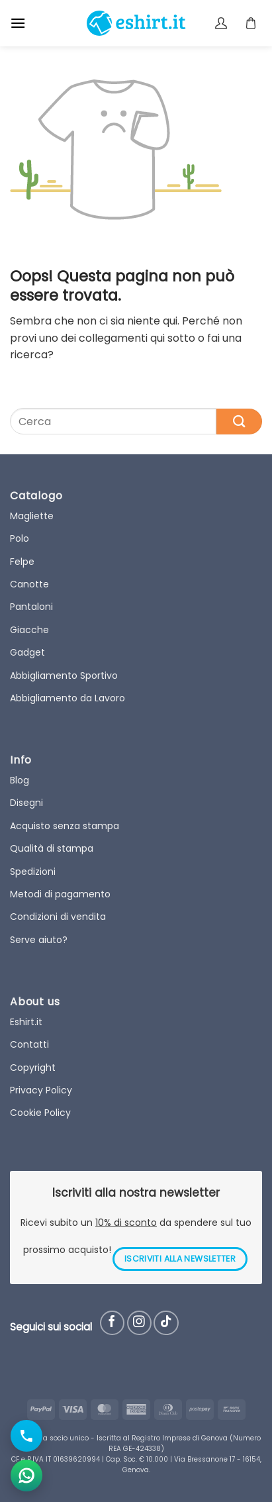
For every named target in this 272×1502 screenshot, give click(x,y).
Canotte (29, 584)
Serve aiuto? (39, 939)
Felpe (22, 561)
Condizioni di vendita (58, 916)
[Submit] (239, 421)
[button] (18, 23)
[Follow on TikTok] (166, 1323)
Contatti (29, 1044)
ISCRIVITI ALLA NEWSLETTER (180, 1258)
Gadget (27, 652)
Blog (19, 780)
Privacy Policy (41, 1090)
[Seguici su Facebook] (112, 1323)
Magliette (32, 516)
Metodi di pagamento (60, 894)
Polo (19, 538)
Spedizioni (33, 871)
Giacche (29, 629)
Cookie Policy (40, 1112)
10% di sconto (126, 1222)
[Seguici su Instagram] (139, 1323)
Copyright (33, 1067)
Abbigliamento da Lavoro (67, 698)
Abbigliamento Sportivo (64, 675)
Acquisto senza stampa (64, 825)
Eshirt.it (26, 1021)
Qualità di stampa (51, 848)
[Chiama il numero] (26, 1436)
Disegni (26, 802)
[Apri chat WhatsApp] (26, 1475)
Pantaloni (31, 606)
